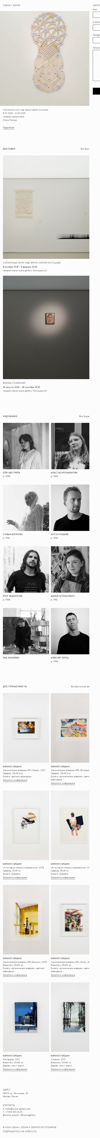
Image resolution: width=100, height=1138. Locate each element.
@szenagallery (28, 1115)
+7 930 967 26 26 (13, 1112)
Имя (95, 9)
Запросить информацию (15, 780)
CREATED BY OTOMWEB (43, 1127)
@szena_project (11, 1115)
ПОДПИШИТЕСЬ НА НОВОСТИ (20, 1131)
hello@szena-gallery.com (18, 1109)
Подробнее (8, 127)
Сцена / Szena (11, 5)
